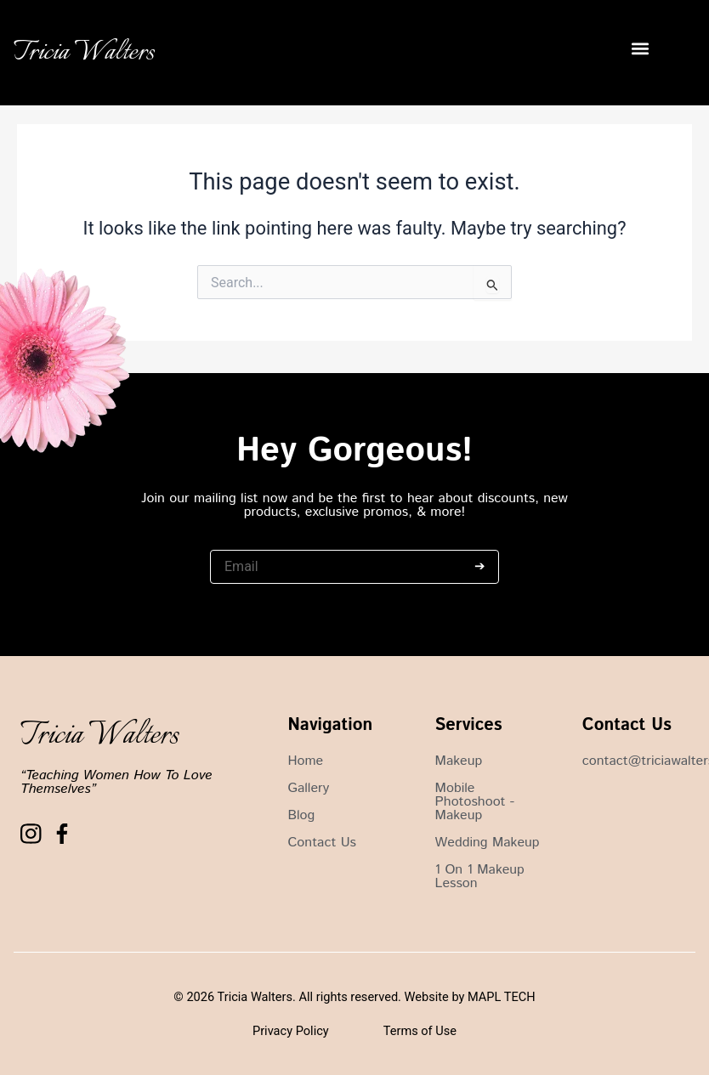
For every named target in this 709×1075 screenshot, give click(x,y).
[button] (640, 49)
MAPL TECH (502, 996)
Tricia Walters (84, 52)
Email (225, 541)
